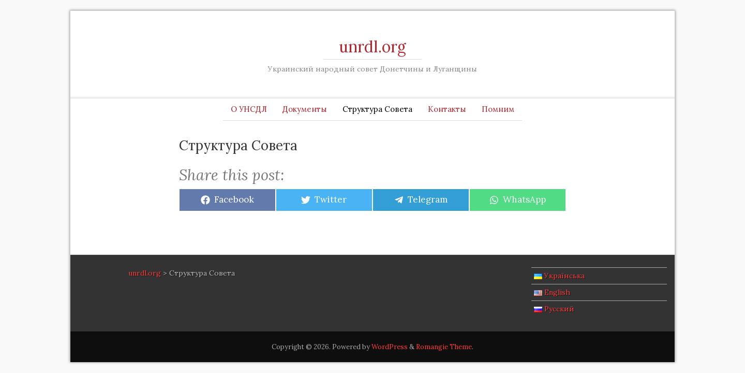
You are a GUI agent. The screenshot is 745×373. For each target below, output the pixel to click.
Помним (498, 109)
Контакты (447, 109)
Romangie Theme (444, 346)
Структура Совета (377, 109)
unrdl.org (372, 46)
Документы (304, 109)
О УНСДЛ (249, 109)
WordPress (389, 346)
